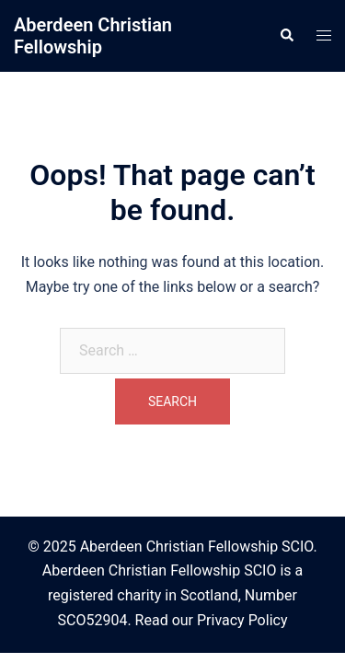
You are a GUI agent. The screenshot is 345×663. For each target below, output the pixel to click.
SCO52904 (93, 620)
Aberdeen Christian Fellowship (93, 36)
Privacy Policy (242, 620)
